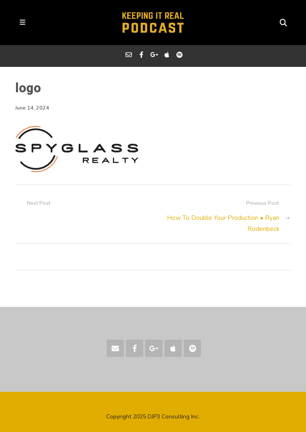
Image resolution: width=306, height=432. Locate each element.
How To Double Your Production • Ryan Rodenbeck (223, 223)
